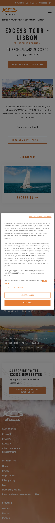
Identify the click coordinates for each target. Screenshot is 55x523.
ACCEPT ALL (27, 303)
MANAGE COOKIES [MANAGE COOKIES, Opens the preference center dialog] (27, 295)
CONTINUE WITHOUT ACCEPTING (40, 217)
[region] (27, 261)
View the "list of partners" (14, 287)
